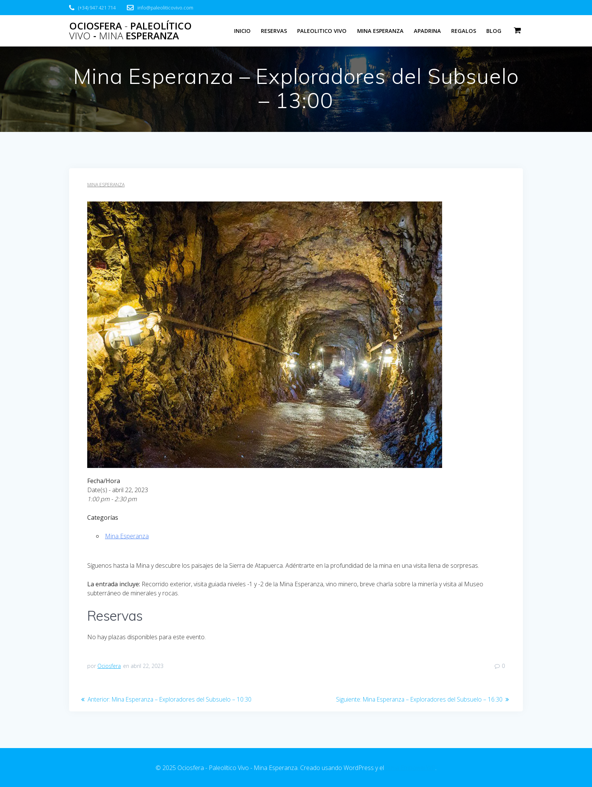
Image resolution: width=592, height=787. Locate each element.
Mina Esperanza (380, 30)
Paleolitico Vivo (322, 30)
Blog (493, 30)
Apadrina (427, 30)
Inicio (242, 30)
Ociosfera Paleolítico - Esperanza (130, 30)
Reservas (274, 30)
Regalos (463, 30)
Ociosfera (109, 665)
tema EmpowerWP (410, 768)
